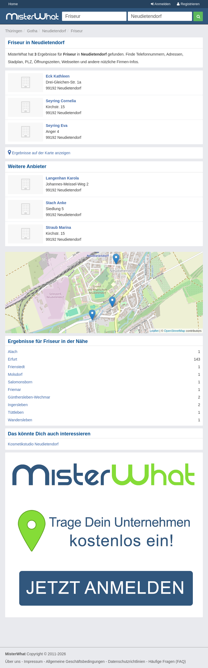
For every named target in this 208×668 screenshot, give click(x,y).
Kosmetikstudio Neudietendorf (33, 444)
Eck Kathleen (58, 76)
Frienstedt (16, 367)
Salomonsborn (20, 382)
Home (13, 4)
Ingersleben (18, 405)
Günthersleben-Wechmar (29, 397)
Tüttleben (16, 412)
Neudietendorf (54, 31)
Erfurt (12, 359)
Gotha (32, 31)
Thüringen (13, 31)
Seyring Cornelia (61, 101)
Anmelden (160, 4)
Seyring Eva (56, 125)
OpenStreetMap (174, 330)
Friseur (77, 31)
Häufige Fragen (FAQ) (167, 661)
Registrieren (188, 4)
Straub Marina (58, 227)
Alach (12, 351)
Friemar (14, 389)
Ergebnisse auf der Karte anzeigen (39, 153)
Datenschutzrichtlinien (126, 661)
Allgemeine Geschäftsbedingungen (75, 661)
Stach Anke (56, 203)
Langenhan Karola (62, 178)
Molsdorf (15, 374)
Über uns (13, 661)
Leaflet (154, 330)
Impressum (33, 661)
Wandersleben (20, 420)
